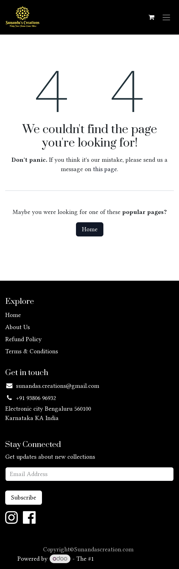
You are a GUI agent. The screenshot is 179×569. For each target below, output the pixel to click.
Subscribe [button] (23, 497)
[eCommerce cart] (151, 17)
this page (105, 169)
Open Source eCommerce (128, 558)
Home (89, 229)
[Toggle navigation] (166, 17)
